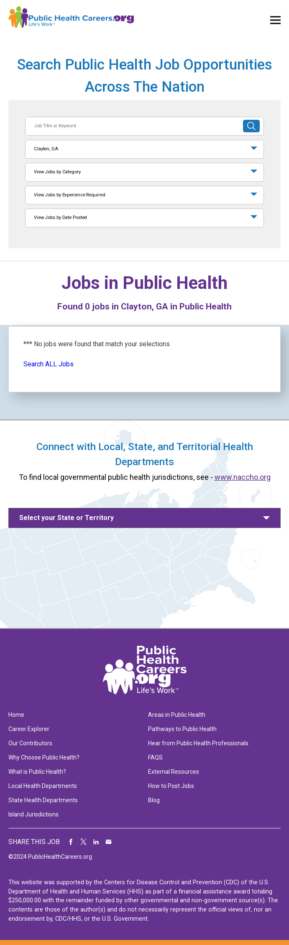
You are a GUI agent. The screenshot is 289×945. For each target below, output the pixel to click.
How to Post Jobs (171, 786)
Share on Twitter (84, 842)
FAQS (155, 757)
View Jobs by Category (57, 172)
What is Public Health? (37, 771)
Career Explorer (28, 729)
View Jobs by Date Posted (60, 217)
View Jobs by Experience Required (69, 195)
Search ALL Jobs (48, 364)
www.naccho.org (243, 477)
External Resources (173, 771)
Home (16, 714)
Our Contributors (30, 743)
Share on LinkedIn (96, 842)
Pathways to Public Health (182, 729)
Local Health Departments (42, 786)
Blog (154, 800)
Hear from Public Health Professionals (198, 743)
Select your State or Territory (66, 518)
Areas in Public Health (176, 714)
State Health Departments (43, 800)
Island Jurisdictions (33, 814)
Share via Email (109, 842)
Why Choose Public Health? (43, 757)
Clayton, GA (46, 149)
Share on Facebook (71, 842)
